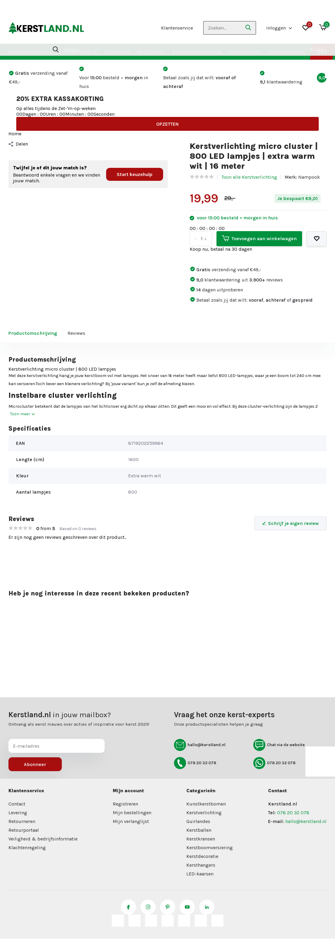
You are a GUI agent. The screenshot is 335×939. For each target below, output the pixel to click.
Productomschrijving (32, 333)
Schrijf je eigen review (290, 523)
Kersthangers (200, 865)
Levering (17, 812)
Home (14, 134)
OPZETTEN (167, 124)
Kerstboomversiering (196, 52)
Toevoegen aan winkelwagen (259, 238)
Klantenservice (177, 28)
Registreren (125, 804)
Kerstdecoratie (286, 52)
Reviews (76, 333)
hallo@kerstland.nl (200, 745)
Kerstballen (151, 52)
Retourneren (21, 821)
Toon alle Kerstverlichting (249, 177)
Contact (16, 804)
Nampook (309, 177)
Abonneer (35, 764)
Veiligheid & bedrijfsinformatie (42, 839)
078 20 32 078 (195, 763)
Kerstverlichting (78, 52)
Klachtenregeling (27, 847)
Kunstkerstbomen (29, 52)
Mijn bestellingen (132, 812)
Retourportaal (23, 830)
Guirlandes (117, 52)
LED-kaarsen (199, 874)
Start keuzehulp (135, 174)
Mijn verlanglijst (131, 821)
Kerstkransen (245, 52)
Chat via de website (279, 745)
